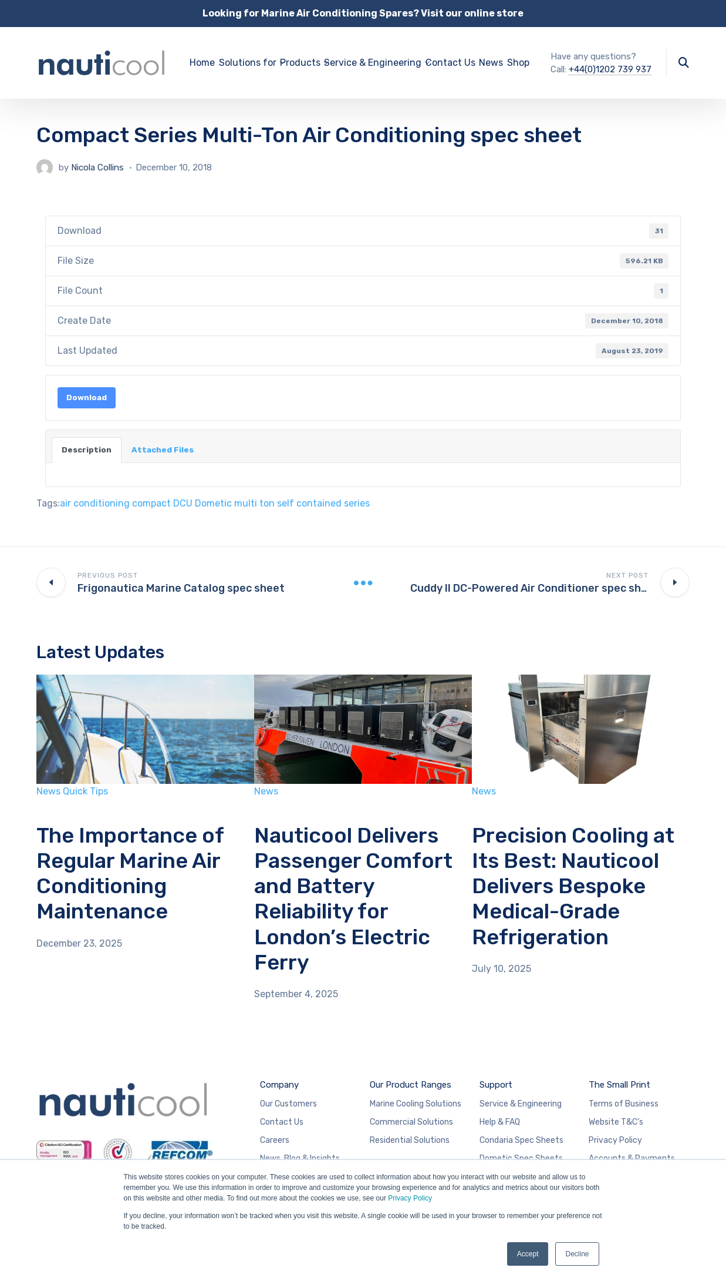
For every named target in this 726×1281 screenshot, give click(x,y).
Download (86, 397)
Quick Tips (85, 791)
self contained (309, 503)
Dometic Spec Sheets (521, 1158)
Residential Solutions (410, 1140)
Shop (518, 62)
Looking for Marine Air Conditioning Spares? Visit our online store (363, 13)
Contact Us (450, 62)
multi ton (254, 503)
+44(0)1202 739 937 (610, 69)
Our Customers (288, 1104)
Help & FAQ (500, 1122)
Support (496, 1084)
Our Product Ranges (410, 1084)
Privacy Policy (410, 1198)
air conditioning (95, 503)
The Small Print (619, 1084)
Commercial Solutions (411, 1122)
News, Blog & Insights (300, 1158)
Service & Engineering (521, 1104)
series (357, 503)
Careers (274, 1140)
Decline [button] (577, 1254)
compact (151, 503)
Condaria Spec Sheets (521, 1140)
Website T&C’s (616, 1122)
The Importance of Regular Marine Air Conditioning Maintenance (130, 873)
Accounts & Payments (632, 1158)
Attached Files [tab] (162, 449)
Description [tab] (87, 449)
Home (202, 62)
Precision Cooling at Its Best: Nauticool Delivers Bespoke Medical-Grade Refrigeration (573, 886)
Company (279, 1084)
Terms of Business (624, 1104)
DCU (183, 503)
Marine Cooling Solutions (415, 1104)
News (491, 62)
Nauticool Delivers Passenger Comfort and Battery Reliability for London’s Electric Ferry (353, 899)
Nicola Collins (97, 167)
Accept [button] (528, 1254)
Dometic (213, 503)
